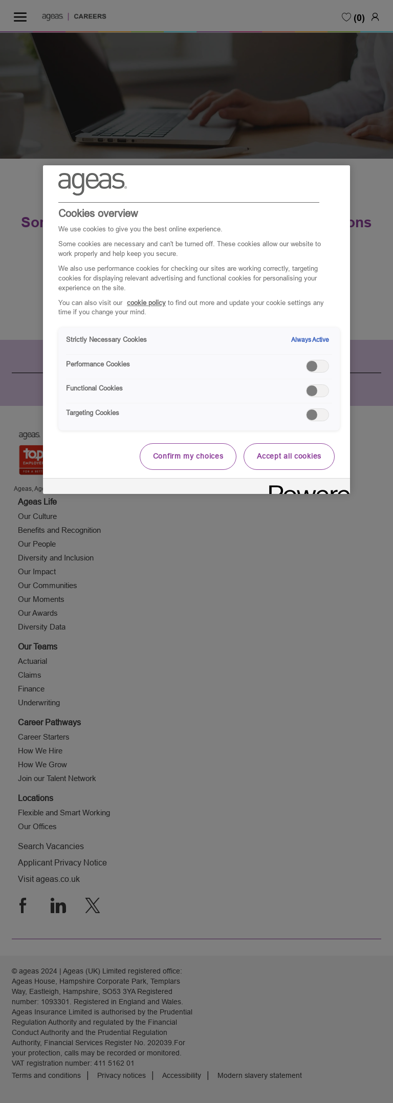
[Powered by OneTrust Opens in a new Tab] (306, 487)
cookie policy (146, 303)
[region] (196, 329)
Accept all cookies (289, 456)
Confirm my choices (188, 456)
